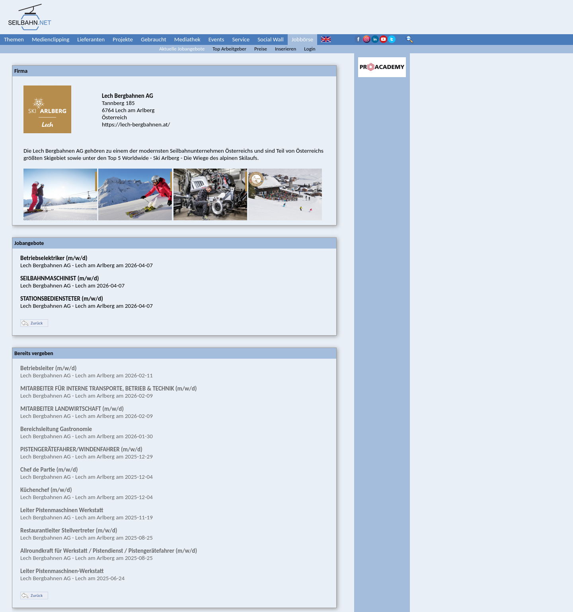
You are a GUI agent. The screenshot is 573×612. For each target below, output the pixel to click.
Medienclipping (50, 39)
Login (309, 49)
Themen (14, 39)
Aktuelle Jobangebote (182, 49)
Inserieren (285, 49)
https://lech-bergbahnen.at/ (136, 124)
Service (240, 39)
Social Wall (270, 39)
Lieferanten (91, 39)
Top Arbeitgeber (229, 49)
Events (216, 39)
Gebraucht (153, 39)
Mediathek (187, 39)
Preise (260, 49)
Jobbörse (303, 39)
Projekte (123, 39)
